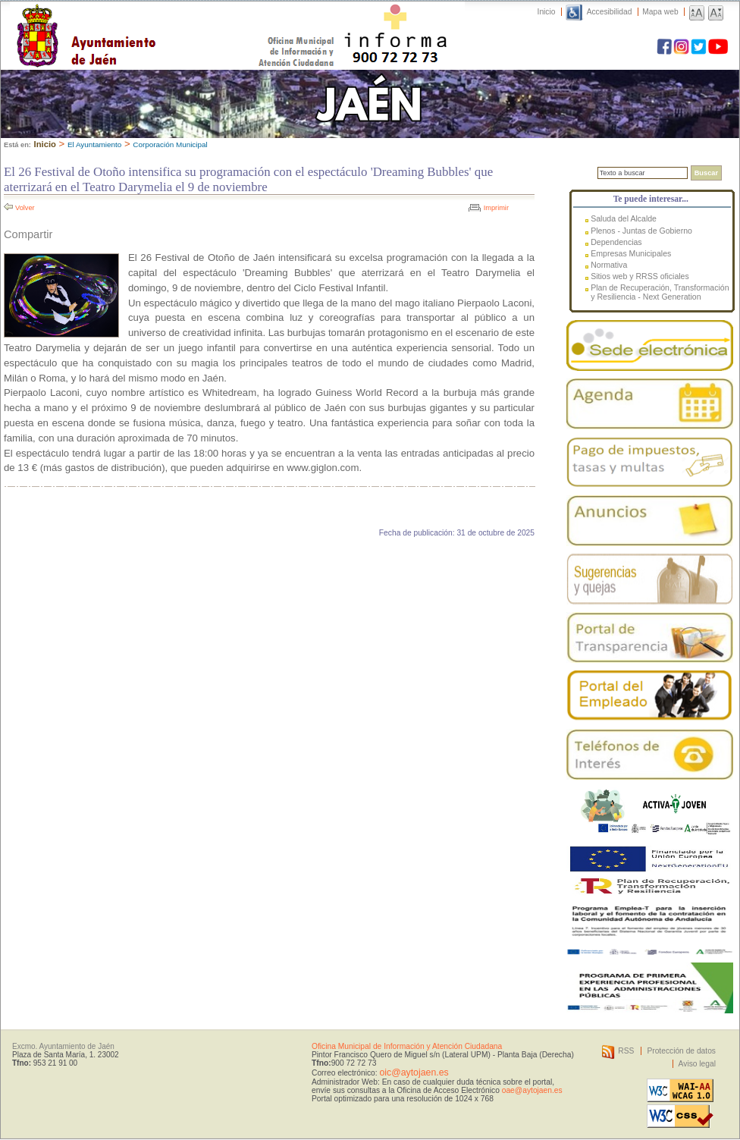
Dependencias (616, 242)
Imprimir (496, 208)
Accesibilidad (609, 12)
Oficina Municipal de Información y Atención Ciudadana (407, 1046)
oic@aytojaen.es (413, 1072)
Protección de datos (681, 1051)
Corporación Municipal (170, 144)
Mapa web (660, 12)
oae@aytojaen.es (532, 1090)
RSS (626, 1051)
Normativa (609, 264)
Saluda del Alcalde (624, 218)
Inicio (547, 12)
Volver (25, 208)
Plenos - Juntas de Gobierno (641, 230)
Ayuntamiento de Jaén (152, 20)
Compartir (28, 234)
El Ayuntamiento (94, 144)
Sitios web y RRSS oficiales (640, 276)
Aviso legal (697, 1064)
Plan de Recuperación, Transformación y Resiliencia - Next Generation (660, 292)
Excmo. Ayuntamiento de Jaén (63, 1046)
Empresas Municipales (631, 253)
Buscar (706, 173)
